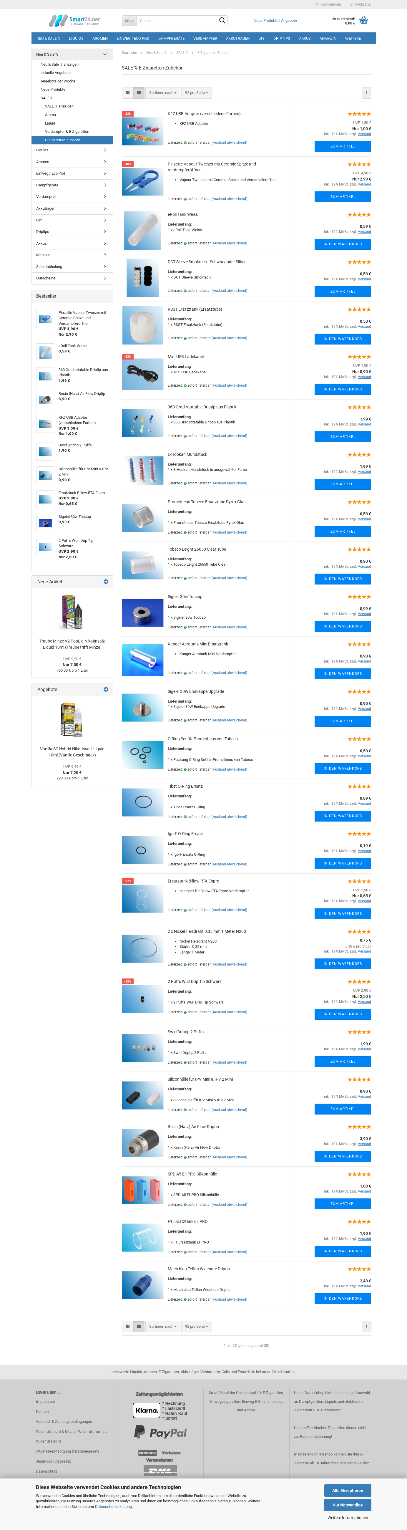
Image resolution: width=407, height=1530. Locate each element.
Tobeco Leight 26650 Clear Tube (197, 549)
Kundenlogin (328, 4)
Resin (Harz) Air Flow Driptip (193, 1126)
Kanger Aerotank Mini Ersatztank (198, 644)
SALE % (47, 98)
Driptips (281, 38)
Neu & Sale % (48, 38)
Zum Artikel (342, 146)
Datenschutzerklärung (113, 1506)
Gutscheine (45, 278)
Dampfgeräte (171, 38)
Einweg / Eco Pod (133, 38)
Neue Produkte (266, 20)
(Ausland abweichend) (229, 142)
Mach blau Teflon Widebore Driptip (199, 1268)
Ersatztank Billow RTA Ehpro (193, 881)
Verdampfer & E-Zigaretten (67, 131)
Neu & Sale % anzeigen (60, 64)
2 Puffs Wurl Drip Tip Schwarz (195, 981)
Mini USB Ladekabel (186, 356)
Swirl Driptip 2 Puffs (186, 1031)
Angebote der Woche (58, 81)
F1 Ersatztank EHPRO (188, 1221)
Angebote (289, 20)
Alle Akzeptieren (347, 1490)
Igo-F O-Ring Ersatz (185, 833)
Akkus (305, 38)
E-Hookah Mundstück (187, 454)
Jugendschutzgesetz (53, 1461)
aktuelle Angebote (56, 72)
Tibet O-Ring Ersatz (185, 786)
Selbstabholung (49, 266)
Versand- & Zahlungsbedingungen (64, 1421)
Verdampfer (205, 38)
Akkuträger (238, 38)
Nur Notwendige (348, 1505)
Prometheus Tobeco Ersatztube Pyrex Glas (206, 501)
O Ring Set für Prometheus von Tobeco (203, 738)
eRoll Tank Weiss (183, 214)
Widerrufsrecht (48, 1441)
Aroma (50, 114)
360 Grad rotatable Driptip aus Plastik (202, 407)
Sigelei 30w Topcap (185, 596)
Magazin (328, 38)
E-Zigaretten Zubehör (62, 140)
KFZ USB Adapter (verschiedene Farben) (204, 113)
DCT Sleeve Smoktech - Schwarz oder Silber (207, 261)
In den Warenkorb (343, 244)
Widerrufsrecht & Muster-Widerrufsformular (72, 1431)
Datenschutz (46, 1471)
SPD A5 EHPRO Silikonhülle (192, 1174)
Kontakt (42, 1411)
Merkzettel (360, 4)
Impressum (45, 1401)
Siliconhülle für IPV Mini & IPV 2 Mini (200, 1079)
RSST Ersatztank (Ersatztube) (195, 309)
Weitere (353, 38)
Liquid (50, 123)
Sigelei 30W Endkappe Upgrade (196, 691)
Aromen (100, 38)
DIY (261, 38)
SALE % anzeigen (59, 106)
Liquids (76, 38)
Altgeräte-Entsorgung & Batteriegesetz (67, 1451)
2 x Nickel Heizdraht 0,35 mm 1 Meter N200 (207, 931)
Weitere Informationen (348, 1517)
